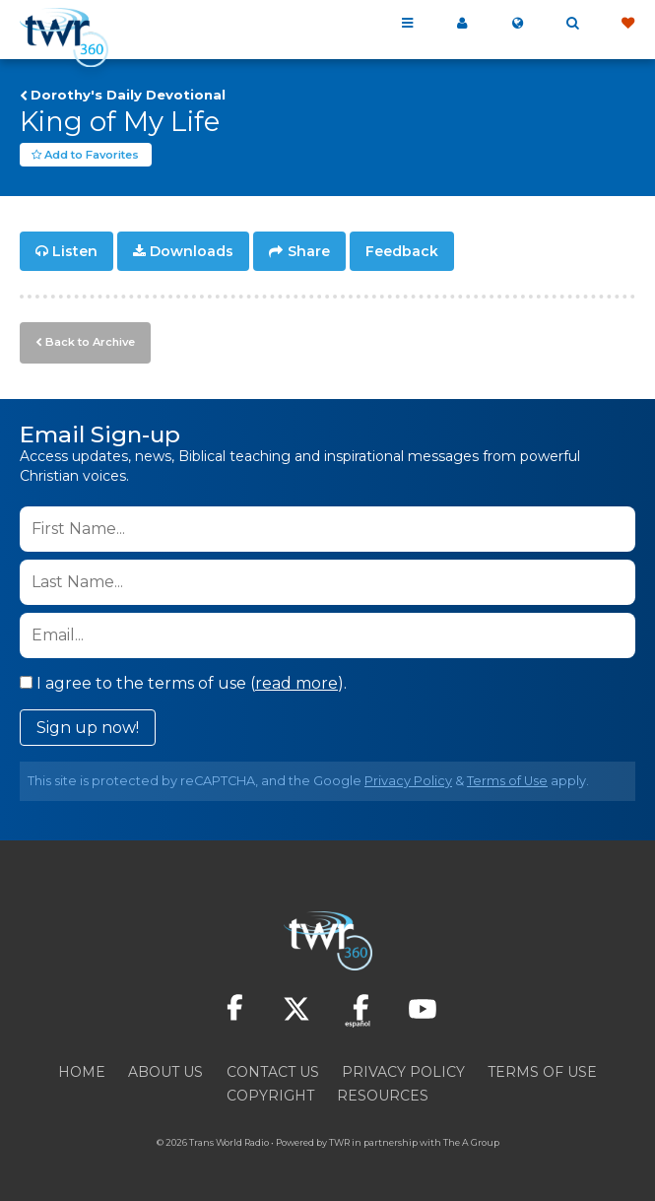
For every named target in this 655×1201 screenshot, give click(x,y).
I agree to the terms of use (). (183, 682)
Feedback (401, 252)
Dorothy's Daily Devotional (128, 94)
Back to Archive (89, 342)
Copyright (270, 1094)
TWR (339, 1141)
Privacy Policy (408, 779)
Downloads (191, 252)
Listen (75, 252)
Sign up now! (87, 726)
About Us (165, 1071)
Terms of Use (507, 779)
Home (81, 1071)
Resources (382, 1094)
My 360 (462, 23)
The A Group (471, 1141)
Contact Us (273, 1071)
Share (309, 252)
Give (627, 23)
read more (296, 682)
